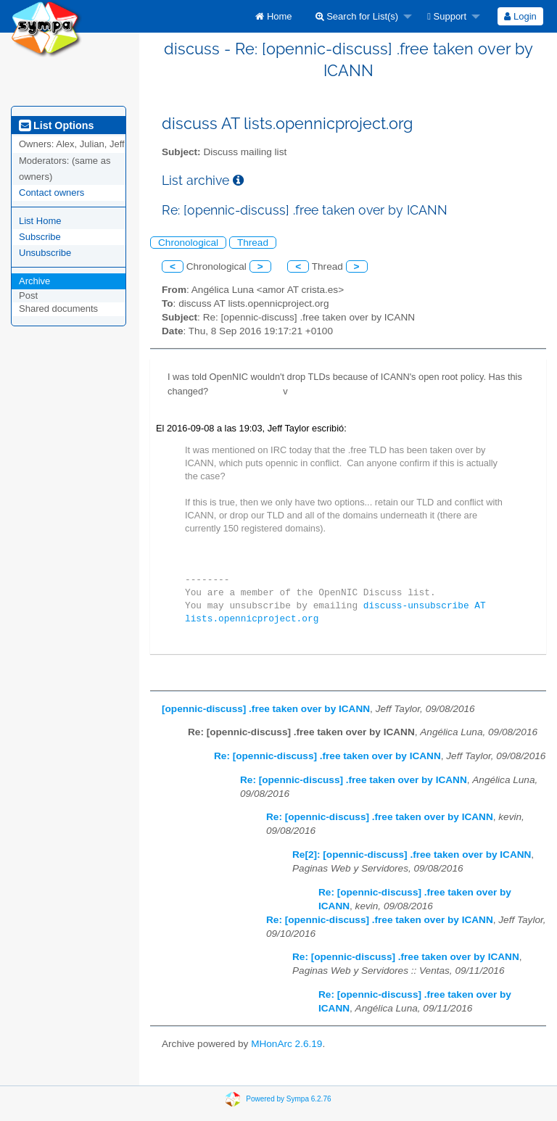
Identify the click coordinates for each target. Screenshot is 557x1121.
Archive (34, 281)
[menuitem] (273, 16)
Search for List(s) (357, 16)
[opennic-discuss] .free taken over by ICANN (266, 708)
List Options (56, 125)
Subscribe (40, 236)
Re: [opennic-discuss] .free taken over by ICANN (327, 755)
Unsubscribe (45, 252)
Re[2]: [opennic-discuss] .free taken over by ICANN (411, 854)
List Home (40, 220)
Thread (252, 242)
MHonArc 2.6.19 (286, 1043)
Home (273, 16)
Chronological (188, 242)
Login (520, 16)
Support (446, 16)
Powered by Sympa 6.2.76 (288, 1098)
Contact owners (51, 192)
